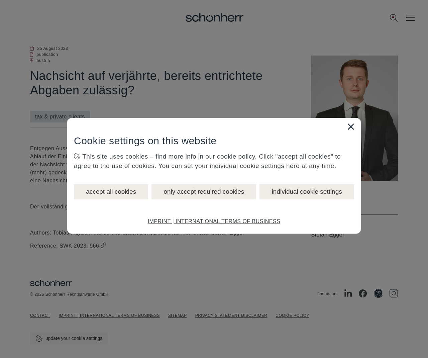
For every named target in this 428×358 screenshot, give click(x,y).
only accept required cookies (204, 191)
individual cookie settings (307, 191)
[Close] (351, 126)
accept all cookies (111, 191)
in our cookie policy (226, 156)
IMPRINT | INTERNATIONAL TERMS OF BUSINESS (214, 221)
